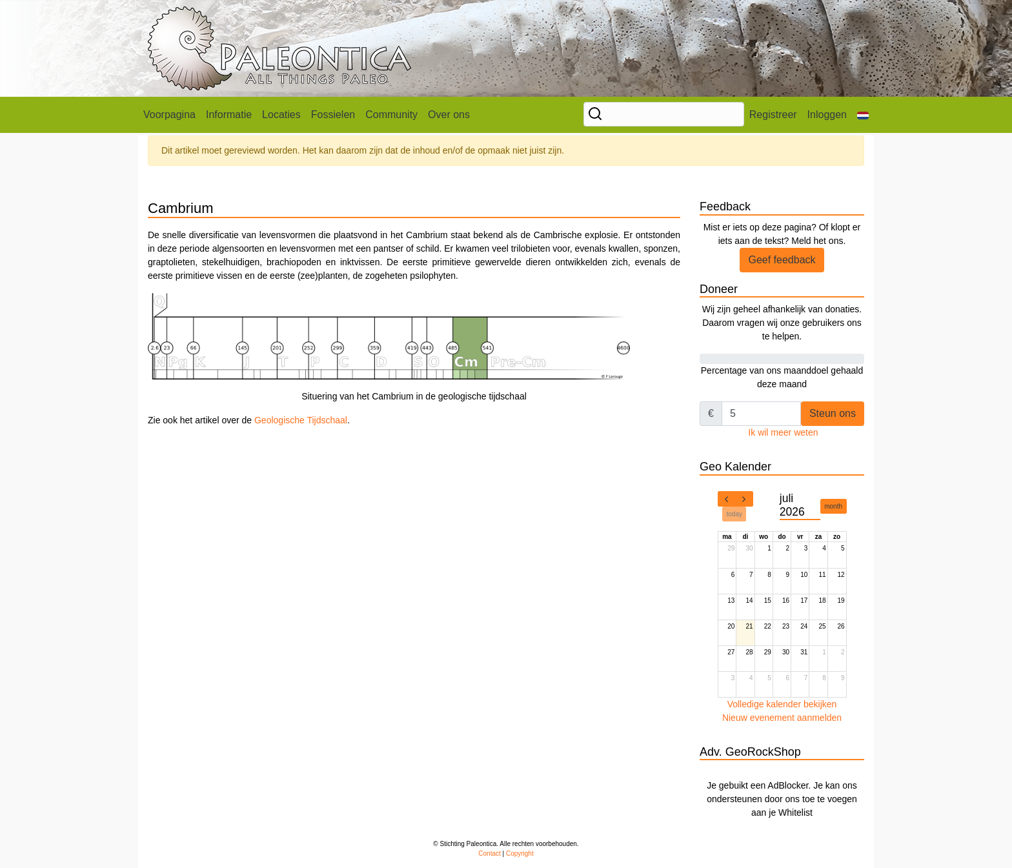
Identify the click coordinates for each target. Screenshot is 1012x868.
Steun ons (832, 413)
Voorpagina (169, 114)
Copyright (520, 853)
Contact (489, 853)
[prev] (727, 499)
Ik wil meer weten (783, 432)
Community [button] (391, 114)
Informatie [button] (229, 114)
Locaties (281, 114)
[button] (863, 115)
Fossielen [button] (333, 114)
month (833, 506)
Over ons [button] (449, 114)
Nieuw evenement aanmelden (782, 717)
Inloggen (827, 114)
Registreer (773, 114)
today (734, 514)
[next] (744, 499)
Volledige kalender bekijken (782, 704)
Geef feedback (781, 259)
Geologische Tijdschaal (300, 420)
